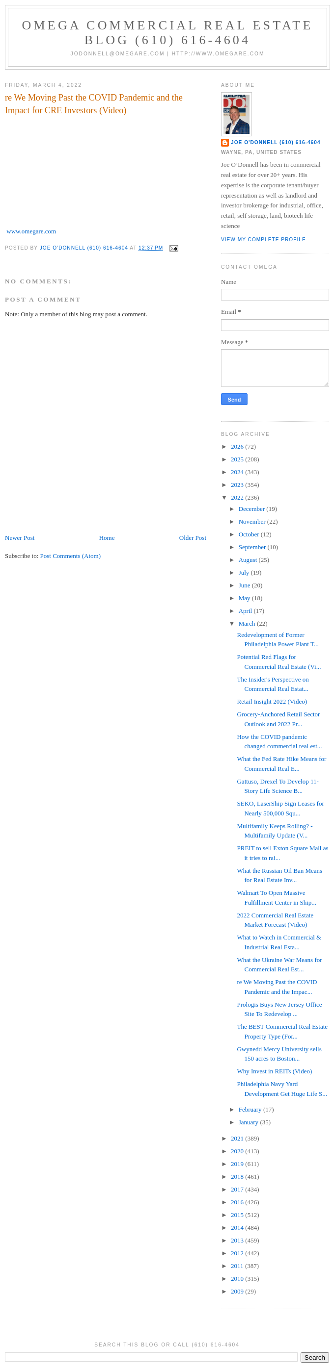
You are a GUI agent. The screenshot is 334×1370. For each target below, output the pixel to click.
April (246, 610)
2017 (238, 1189)
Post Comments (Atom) (70, 555)
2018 (238, 1176)
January (249, 1122)
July (245, 572)
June (245, 585)
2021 (238, 1138)
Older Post (192, 537)
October (250, 534)
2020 (238, 1151)
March (248, 623)
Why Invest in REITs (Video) (274, 1071)
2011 (238, 1265)
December (253, 508)
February (251, 1109)
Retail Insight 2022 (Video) (272, 701)
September (253, 547)
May (245, 598)
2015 (238, 1214)
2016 (238, 1202)
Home (107, 537)
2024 (238, 472)
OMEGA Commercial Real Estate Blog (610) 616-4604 (167, 32)
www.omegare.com (31, 231)
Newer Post (19, 537)
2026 (238, 446)
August (249, 559)
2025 (238, 459)
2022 (238, 497)
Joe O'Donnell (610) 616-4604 (276, 142)
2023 (238, 484)
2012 (238, 1253)
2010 (238, 1278)
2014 (238, 1227)
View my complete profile (263, 239)
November (253, 521)
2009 (238, 1291)
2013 (238, 1240)
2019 (238, 1163)
